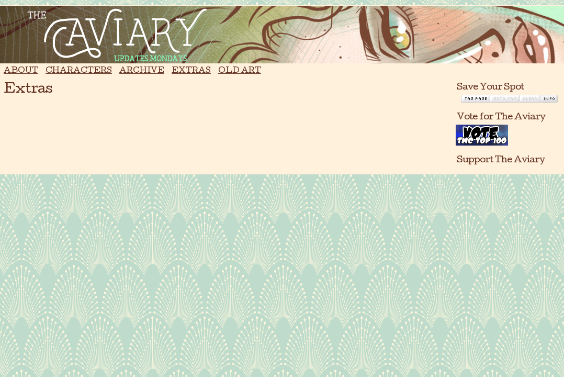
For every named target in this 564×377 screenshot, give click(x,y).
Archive (141, 71)
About (21, 71)
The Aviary (282, 34)
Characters (79, 71)
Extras (191, 71)
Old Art (239, 71)
